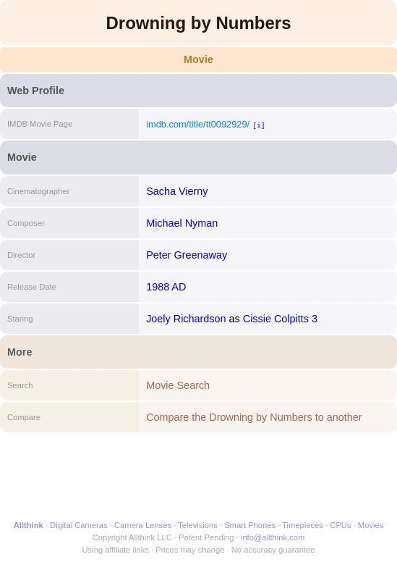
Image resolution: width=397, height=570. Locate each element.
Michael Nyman (182, 223)
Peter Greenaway (186, 255)
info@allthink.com (272, 537)
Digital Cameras (79, 525)
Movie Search (178, 385)
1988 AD (166, 287)
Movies (370, 525)
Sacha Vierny (177, 191)
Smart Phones (250, 525)
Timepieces (302, 525)
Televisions (198, 525)
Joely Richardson (186, 318)
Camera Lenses (142, 525)
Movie (198, 59)
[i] (258, 125)
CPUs (340, 525)
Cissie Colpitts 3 (280, 318)
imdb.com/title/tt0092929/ (197, 124)
